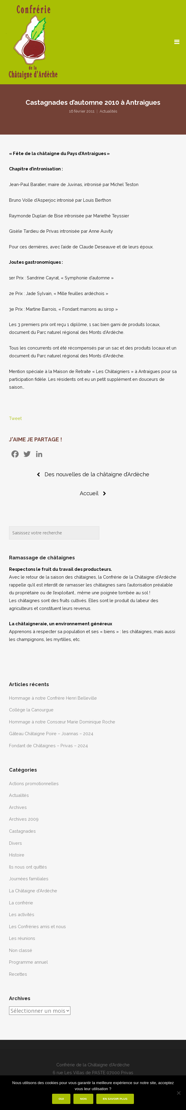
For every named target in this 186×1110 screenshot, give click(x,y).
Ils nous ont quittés (28, 866)
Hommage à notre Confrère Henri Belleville (53, 698)
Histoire (16, 854)
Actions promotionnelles (34, 783)
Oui (61, 1098)
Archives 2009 (24, 819)
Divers (15, 843)
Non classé (20, 950)
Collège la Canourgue (31, 709)
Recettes (18, 974)
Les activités (21, 914)
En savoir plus (115, 1098)
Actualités (108, 111)
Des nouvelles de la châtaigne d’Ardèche (97, 474)
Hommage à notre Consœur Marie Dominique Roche (62, 721)
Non (83, 1098)
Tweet (15, 418)
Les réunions (22, 938)
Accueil (89, 493)
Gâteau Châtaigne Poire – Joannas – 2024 (51, 733)
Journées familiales (28, 878)
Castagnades (22, 831)
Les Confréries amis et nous (37, 926)
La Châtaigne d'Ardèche (33, 890)
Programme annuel (28, 962)
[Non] (178, 1093)
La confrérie (21, 902)
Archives (18, 807)
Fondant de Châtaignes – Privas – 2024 (48, 745)
